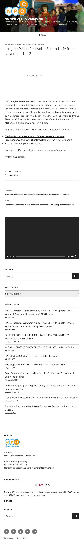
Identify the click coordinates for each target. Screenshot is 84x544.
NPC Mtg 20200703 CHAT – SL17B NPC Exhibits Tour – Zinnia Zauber (40, 347)
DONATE (8, 501)
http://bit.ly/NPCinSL (28, 456)
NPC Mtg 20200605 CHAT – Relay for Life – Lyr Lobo (31, 356)
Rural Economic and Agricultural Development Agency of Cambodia (38, 140)
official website (24, 150)
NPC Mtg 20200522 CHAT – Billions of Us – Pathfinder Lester (35, 364)
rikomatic (20, 157)
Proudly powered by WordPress (16, 538)
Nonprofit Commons (24, 18)
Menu (42, 35)
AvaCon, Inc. (73, 492)
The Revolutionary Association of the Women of (34, 136)
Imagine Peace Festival (22, 101)
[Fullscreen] (76, 256)
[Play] (8, 256)
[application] (42, 238)
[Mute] (72, 256)
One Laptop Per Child (23, 143)
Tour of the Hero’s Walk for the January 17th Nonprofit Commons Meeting (41, 397)
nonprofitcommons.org (44, 468)
